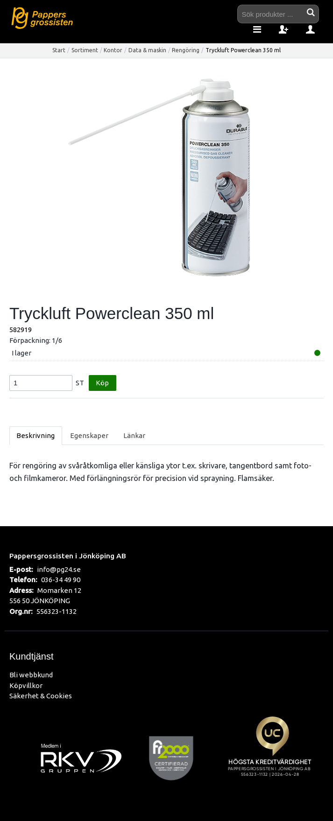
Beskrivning (35, 435)
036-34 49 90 (60, 580)
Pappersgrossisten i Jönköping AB (67, 555)
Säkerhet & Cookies (40, 696)
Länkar (134, 435)
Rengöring (185, 50)
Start (58, 50)
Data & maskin (147, 50)
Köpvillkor (26, 685)
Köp (102, 383)
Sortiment (84, 50)
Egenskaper (89, 435)
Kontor (113, 50)
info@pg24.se (59, 569)
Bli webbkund (31, 675)
